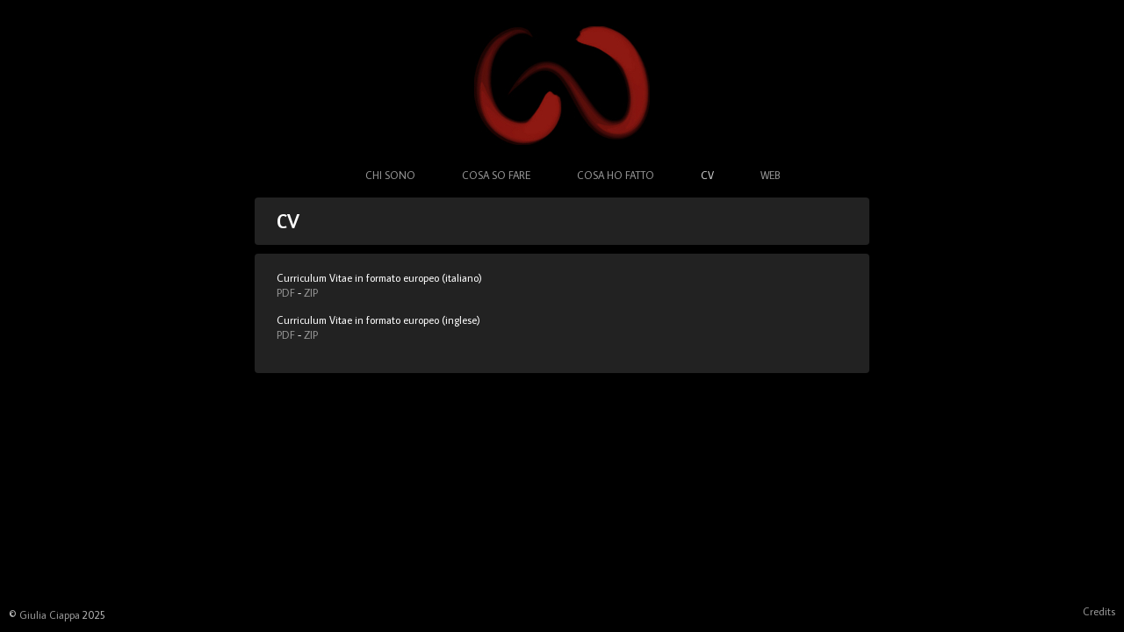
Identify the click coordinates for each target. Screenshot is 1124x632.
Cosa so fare (496, 175)
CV (707, 175)
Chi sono (390, 175)
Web (770, 175)
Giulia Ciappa (49, 614)
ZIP (311, 292)
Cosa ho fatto (615, 175)
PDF (286, 292)
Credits (1099, 611)
